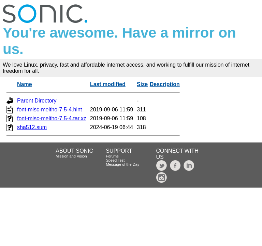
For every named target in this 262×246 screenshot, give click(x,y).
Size (142, 84)
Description (165, 84)
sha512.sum (32, 127)
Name (24, 84)
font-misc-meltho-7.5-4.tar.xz (51, 118)
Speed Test (115, 160)
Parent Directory (37, 101)
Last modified (108, 84)
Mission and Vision (71, 156)
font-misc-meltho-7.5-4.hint (49, 109)
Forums (112, 156)
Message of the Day (122, 164)
